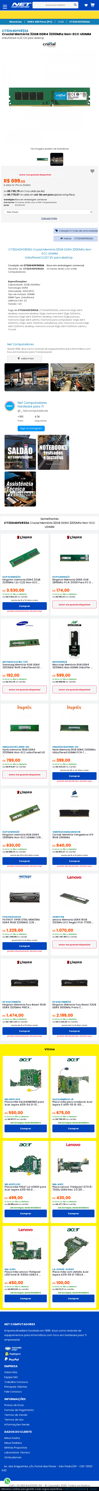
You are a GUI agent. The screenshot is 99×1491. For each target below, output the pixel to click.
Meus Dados (12, 1438)
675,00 (61, 1112)
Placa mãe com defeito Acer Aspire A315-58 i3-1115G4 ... (70, 1273)
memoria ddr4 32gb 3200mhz (63, 313)
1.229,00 (12, 930)
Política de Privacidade (74, 1488)
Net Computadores (20, 344)
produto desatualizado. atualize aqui (24, 611)
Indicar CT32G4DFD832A (75, 238)
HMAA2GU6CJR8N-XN (15, 746)
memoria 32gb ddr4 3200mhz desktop (30, 316)
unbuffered (50, 322)
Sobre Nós (10, 1372)
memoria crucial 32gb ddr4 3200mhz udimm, (60, 326)
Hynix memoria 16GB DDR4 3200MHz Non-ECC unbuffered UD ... (23, 752)
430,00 (61, 1197)
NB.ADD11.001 (12, 1184)
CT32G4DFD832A (79, 21)
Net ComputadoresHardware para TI (32, 405)
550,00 (14, 1112)
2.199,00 (62, 1015)
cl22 (60, 322)
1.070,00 (62, 930)
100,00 (61, 1282)
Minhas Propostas (15, 1448)
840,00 (61, 845)
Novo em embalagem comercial (31, 199)
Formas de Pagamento (19, 1410)
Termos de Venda (15, 1415)
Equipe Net (11, 1377)
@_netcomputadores (33, 411)
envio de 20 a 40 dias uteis (74, 770)
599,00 (61, 675)
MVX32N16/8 (59, 661)
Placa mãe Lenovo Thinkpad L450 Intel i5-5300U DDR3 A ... (26, 1273)
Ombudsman (12, 1457)
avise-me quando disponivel (74, 604)
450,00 (14, 1282)
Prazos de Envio (14, 1405)
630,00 (11, 845)
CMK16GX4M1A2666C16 (66, 831)
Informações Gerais (17, 1424)
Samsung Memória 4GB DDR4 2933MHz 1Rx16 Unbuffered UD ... (22, 666)
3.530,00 (13, 590)
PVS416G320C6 (11, 916)
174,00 (61, 590)
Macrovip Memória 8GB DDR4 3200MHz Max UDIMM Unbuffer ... (72, 666)
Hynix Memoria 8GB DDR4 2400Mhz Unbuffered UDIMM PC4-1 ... (74, 751)
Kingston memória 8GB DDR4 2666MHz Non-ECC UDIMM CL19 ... (22, 836)
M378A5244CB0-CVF (15, 661)
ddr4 (29, 322)
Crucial (12, 329)
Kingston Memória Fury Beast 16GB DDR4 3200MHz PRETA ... (24, 1006)
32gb (22, 322)
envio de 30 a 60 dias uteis (24, 855)
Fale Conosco (13, 1392)
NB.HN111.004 (12, 1099)
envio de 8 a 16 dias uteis (24, 600)
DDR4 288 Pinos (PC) (39, 21)
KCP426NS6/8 (10, 831)
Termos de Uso (14, 1420)
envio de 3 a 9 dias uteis (24, 940)
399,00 (61, 760)
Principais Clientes (15, 1387)
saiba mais (25, 358)
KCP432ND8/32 (11, 576)
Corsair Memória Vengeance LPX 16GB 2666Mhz (72, 836)
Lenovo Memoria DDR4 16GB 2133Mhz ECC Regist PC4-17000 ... (72, 921)
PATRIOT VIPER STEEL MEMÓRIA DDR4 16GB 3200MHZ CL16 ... (20, 921)
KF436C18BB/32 (61, 1001)
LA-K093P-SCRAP (63, 1269)
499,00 (14, 1197)
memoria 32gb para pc (66, 316)
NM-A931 (57, 1184)
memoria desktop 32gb (31, 313)
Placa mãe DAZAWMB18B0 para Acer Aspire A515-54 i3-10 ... (24, 1103)
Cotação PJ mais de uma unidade (75, 230)
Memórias (15, 21)
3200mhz (38, 322)
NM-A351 (10, 1269)
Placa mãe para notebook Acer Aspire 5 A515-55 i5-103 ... (72, 1103)
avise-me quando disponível (35, 174)
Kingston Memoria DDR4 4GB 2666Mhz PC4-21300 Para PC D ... (72, 581)
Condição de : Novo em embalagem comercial (46, 265)
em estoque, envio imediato (25, 1123)
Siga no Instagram (31, 428)
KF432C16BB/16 (11, 1001)
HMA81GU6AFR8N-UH (65, 746)
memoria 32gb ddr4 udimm (24, 319)
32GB (61, 21)
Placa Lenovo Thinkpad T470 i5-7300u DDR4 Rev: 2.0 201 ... (72, 1188)
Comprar (24, 606)
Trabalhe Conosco (16, 1382)
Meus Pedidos (13, 1443)
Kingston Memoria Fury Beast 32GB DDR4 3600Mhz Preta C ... (74, 1006)
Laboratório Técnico (17, 1453)
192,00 (10, 675)
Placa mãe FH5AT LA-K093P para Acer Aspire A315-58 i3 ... (25, 1188)
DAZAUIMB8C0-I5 (62, 1099)
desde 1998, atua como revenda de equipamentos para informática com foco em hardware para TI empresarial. (49, 350)
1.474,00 (13, 1015)
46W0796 (58, 916)
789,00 (11, 760)
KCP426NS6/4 (61, 576)
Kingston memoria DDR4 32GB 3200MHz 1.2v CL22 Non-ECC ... (21, 581)
